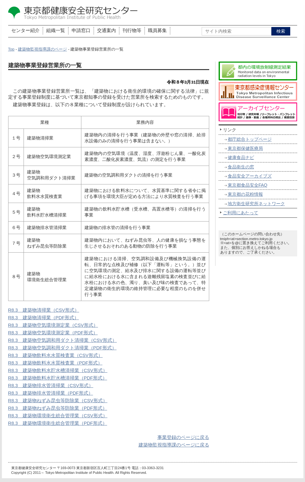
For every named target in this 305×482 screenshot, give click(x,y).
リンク (229, 129)
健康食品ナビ (241, 157)
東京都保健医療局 (245, 148)
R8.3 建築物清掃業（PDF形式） (43, 317)
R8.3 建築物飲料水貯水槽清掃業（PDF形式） (57, 378)
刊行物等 (132, 30)
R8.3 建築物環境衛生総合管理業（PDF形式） (57, 423)
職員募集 (157, 30)
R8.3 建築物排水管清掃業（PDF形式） (50, 393)
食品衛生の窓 (241, 166)
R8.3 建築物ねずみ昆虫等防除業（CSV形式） (57, 400)
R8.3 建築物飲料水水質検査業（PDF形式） (55, 362)
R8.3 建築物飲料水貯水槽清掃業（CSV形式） (57, 370)
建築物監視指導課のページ (42, 49)
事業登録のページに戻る (183, 437)
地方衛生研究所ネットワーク (256, 203)
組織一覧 (55, 30)
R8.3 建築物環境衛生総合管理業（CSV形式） (57, 415)
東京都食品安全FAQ (247, 185)
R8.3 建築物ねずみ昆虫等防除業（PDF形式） (57, 408)
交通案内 (106, 30)
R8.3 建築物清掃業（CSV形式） (43, 310)
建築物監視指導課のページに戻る (174, 444)
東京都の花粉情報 (245, 194)
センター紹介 (25, 30)
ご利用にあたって (240, 212)
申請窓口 (81, 30)
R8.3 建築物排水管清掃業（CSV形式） (50, 385)
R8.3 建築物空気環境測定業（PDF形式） (53, 332)
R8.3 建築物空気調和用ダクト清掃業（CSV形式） (62, 340)
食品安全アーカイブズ (250, 175)
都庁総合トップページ (250, 139)
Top (11, 49)
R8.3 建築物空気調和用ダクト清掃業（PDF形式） (62, 347)
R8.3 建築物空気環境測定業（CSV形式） (53, 325)
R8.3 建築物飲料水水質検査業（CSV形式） (55, 355)
